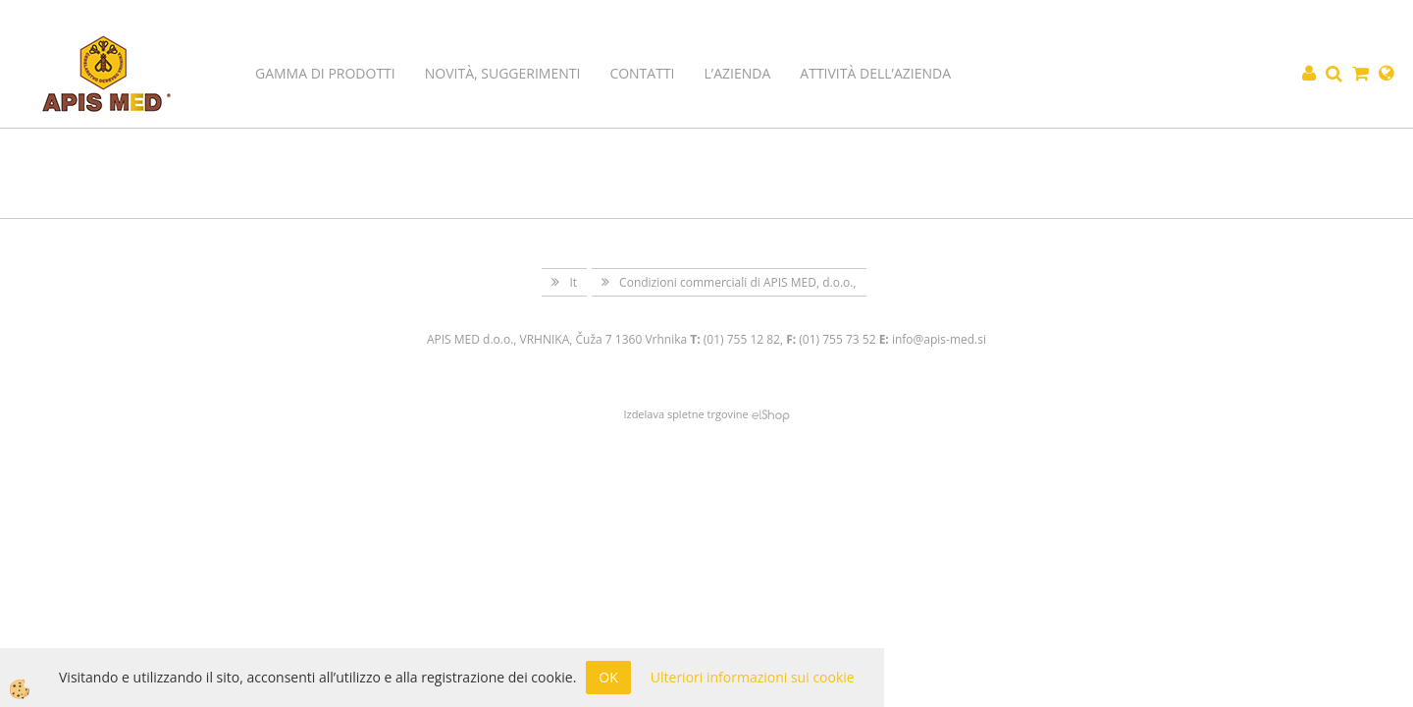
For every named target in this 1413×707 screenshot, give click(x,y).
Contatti (641, 73)
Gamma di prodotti (325, 73)
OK (608, 677)
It (573, 282)
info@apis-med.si (939, 339)
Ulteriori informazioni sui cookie (753, 677)
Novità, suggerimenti (503, 73)
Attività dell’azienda (875, 73)
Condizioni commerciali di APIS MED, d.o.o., (737, 282)
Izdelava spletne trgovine (685, 414)
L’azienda (738, 73)
